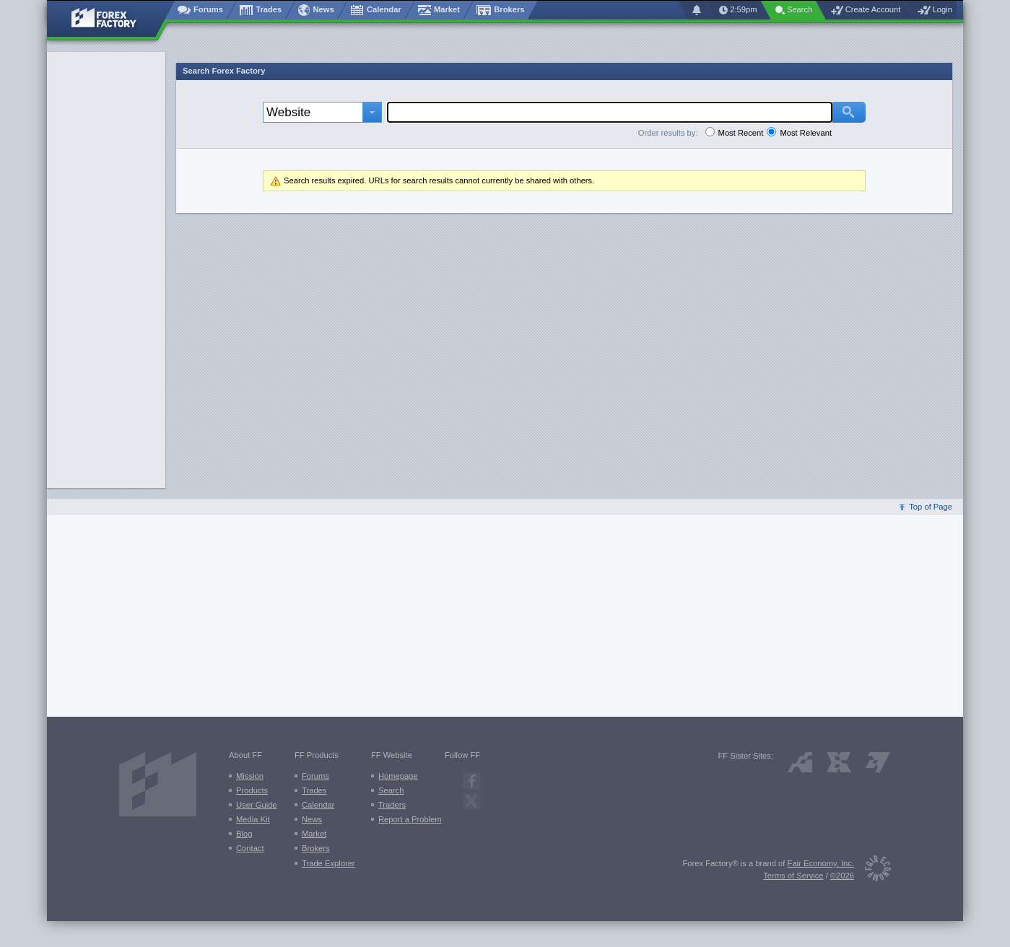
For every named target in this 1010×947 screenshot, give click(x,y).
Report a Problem (410, 819)
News (312, 819)
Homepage (398, 776)
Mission (250, 776)
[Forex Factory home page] (111, 19)
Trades (314, 790)
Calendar (318, 804)
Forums (315, 776)
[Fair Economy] (872, 871)
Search (391, 790)
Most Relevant (806, 132)
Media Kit (253, 819)
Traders (392, 804)
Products (252, 790)
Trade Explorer (328, 863)
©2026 (842, 875)
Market (314, 833)
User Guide (256, 804)
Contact (250, 848)
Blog (244, 833)
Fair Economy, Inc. (821, 863)
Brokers (316, 848)
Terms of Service (793, 875)
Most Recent (741, 132)
